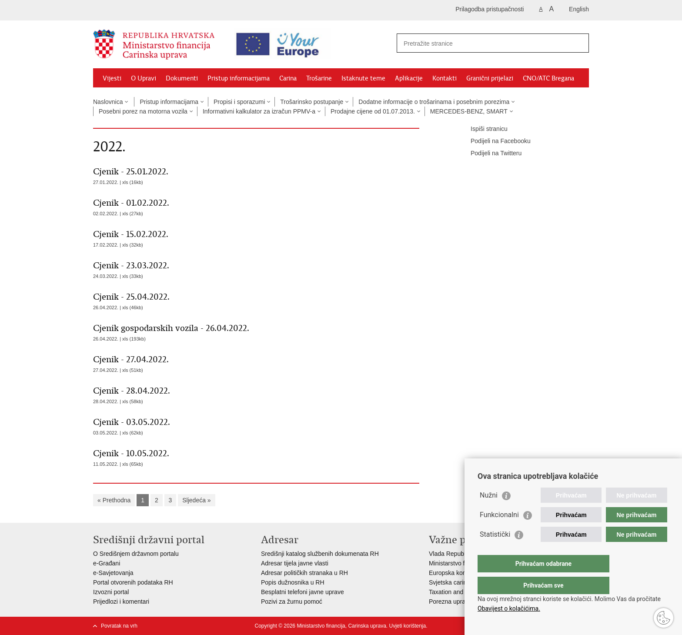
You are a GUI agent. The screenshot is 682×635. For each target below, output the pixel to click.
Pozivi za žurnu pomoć (291, 601)
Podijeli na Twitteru (490, 153)
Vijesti (112, 78)
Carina (288, 78)
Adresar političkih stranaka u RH (304, 572)
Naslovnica (108, 101)
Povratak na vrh (119, 626)
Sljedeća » (196, 500)
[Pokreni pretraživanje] (579, 43)
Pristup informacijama (238, 78)
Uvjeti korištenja (407, 626)
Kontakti (444, 78)
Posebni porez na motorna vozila (143, 111)
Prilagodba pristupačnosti (489, 9)
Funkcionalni (499, 532)
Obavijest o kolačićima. (509, 608)
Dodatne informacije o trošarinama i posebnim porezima (433, 101)
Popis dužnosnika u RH (292, 582)
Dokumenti (182, 78)
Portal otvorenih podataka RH (133, 582)
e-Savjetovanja (113, 572)
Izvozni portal (111, 591)
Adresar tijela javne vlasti (294, 563)
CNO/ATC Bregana (548, 78)
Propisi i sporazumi (239, 101)
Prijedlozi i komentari (121, 601)
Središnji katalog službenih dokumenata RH (320, 553)
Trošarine (319, 78)
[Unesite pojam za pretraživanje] (478, 43)
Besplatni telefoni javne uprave (302, 591)
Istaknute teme (363, 78)
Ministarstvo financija (457, 563)
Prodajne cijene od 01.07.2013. (373, 111)
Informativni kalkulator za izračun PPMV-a (259, 111)
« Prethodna (113, 500)
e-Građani (106, 563)
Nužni (489, 512)
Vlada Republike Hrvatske (464, 553)
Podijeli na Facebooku (494, 141)
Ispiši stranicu (483, 129)
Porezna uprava (450, 601)
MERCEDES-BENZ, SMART (469, 111)
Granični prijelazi (489, 78)
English (579, 9)
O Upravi (143, 78)
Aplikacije (409, 78)
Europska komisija (453, 572)
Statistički (495, 552)
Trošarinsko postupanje (311, 101)
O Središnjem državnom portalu (136, 553)
